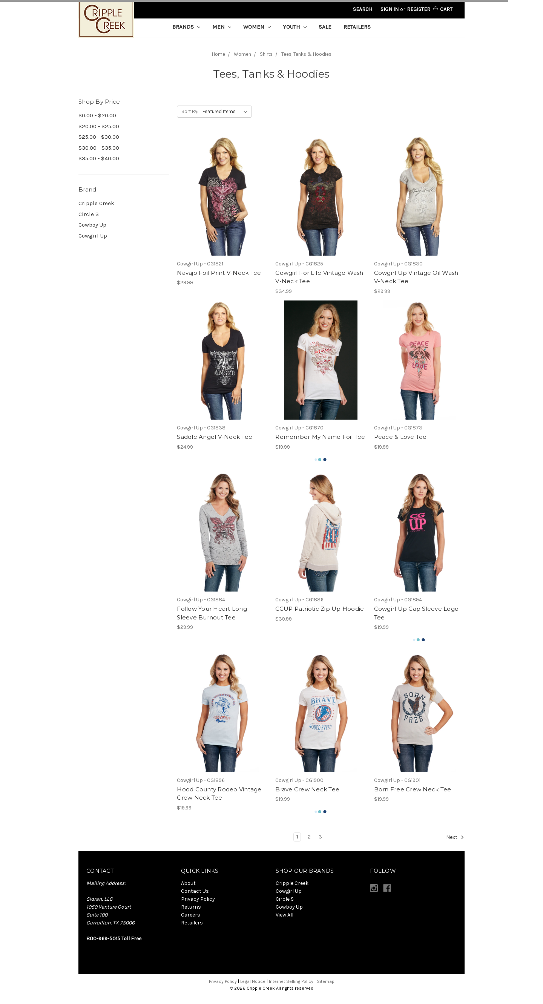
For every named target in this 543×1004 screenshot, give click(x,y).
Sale (325, 26)
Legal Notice (252, 981)
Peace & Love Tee (400, 436)
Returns (191, 907)
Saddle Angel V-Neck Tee (214, 436)
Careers (190, 915)
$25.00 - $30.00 (98, 136)
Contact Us (195, 891)
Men (221, 26)
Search (362, 9)
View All (284, 915)
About (188, 883)
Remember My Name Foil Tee (320, 436)
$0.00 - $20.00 (97, 115)
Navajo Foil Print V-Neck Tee (219, 272)
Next (455, 837)
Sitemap (325, 981)
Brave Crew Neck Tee (307, 789)
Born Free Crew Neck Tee (412, 789)
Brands (186, 26)
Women (257, 26)
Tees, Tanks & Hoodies (306, 54)
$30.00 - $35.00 (98, 147)
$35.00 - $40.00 (98, 158)
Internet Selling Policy (291, 981)
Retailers (357, 26)
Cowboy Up (92, 224)
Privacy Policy (198, 899)
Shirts (266, 54)
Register (418, 9)
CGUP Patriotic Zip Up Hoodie (319, 608)
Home (218, 54)
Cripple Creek (96, 203)
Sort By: (189, 111)
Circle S (88, 214)
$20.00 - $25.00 (98, 126)
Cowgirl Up (92, 235)
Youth (295, 26)
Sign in (389, 9)
